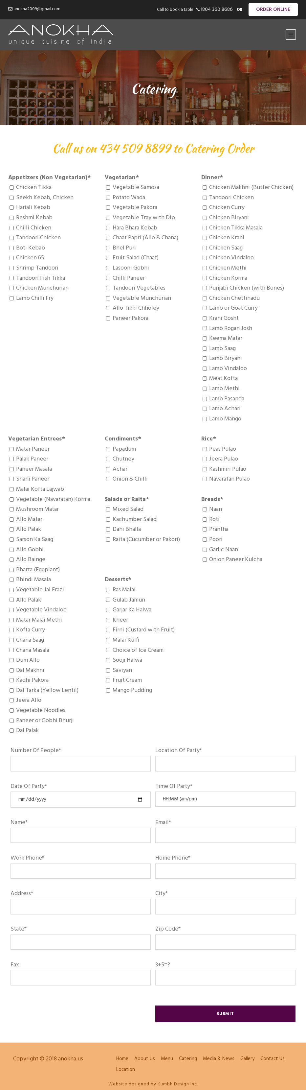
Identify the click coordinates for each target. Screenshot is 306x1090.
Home (122, 1059)
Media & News (218, 1059)
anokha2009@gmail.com (36, 9)
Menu (167, 1059)
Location (125, 1070)
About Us (144, 1059)
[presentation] (60, 1008)
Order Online (273, 9)
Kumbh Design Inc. (178, 1084)
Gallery (247, 1059)
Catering (188, 1059)
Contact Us (272, 1059)
